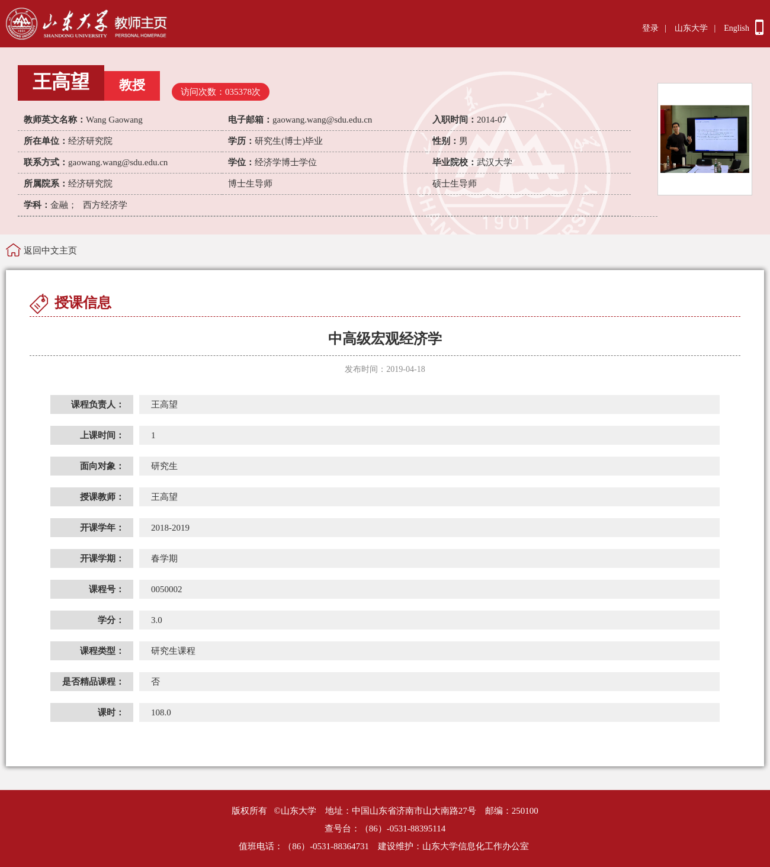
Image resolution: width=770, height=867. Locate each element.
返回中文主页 (50, 250)
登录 (650, 28)
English (736, 28)
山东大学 (691, 28)
